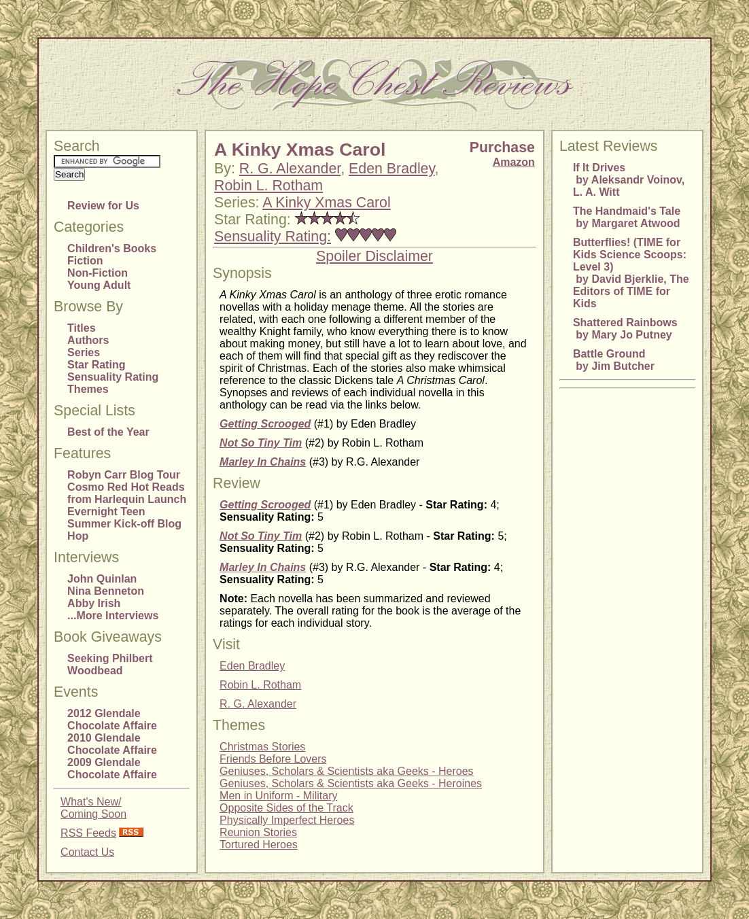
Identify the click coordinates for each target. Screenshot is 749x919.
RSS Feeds (88, 833)
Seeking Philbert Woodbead (109, 664)
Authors (88, 340)
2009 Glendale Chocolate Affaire (112, 768)
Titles (81, 328)
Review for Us (103, 205)
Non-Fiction (97, 273)
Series (83, 352)
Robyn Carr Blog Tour (123, 475)
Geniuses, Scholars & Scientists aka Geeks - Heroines (351, 783)
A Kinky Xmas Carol (326, 202)
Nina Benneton (105, 591)
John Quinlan (102, 579)
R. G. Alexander (290, 168)
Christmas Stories (262, 746)
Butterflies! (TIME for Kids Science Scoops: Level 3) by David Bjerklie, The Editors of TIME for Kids (631, 273)
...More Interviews (112, 615)
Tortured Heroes (259, 844)
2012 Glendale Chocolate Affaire (112, 719)
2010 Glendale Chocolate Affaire (112, 744)
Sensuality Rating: (272, 236)
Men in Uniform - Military (278, 795)
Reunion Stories (258, 832)
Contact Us (87, 852)
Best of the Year (108, 432)
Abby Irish (93, 603)
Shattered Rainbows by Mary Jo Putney (625, 329)
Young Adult (98, 285)
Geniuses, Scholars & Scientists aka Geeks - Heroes (347, 771)
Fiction (85, 260)
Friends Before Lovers (273, 759)
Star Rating (96, 364)
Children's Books (111, 248)
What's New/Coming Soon (93, 808)
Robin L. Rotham (268, 185)
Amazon (514, 162)
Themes (87, 389)
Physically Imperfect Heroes (287, 820)
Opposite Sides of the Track (286, 808)
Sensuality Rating (112, 377)
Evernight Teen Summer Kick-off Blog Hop (124, 524)
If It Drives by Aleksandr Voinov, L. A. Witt (628, 180)
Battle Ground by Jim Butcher (614, 360)
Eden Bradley (391, 168)
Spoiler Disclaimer (374, 256)
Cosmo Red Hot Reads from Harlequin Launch (126, 493)
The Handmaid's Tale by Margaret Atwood (626, 217)
